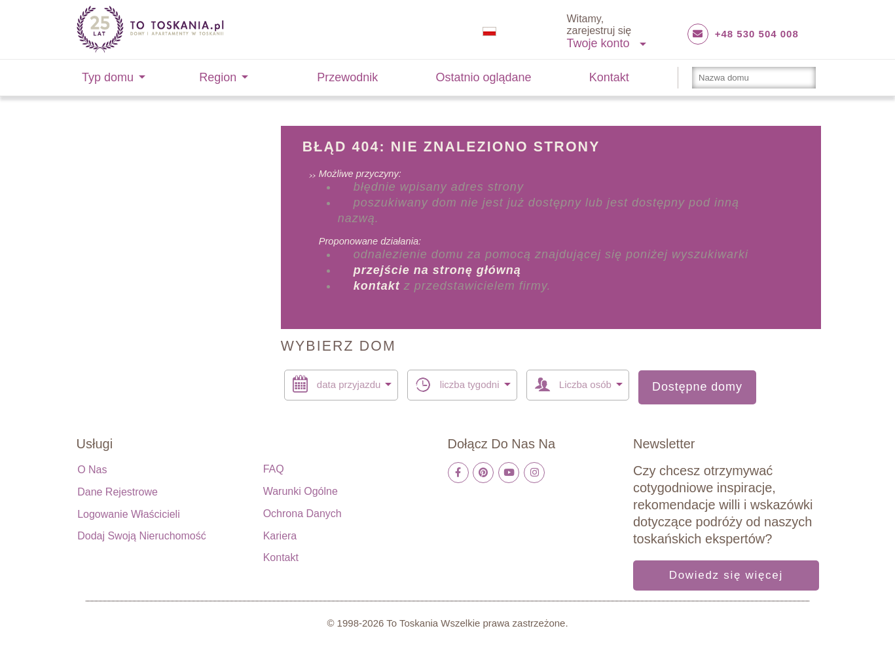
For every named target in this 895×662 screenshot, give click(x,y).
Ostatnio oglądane (484, 77)
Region (217, 77)
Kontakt (609, 77)
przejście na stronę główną (437, 270)
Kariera (280, 535)
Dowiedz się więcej (726, 575)
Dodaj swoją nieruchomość (141, 535)
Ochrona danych (302, 513)
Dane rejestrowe (117, 491)
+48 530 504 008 (757, 33)
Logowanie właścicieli (128, 514)
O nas (92, 469)
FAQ (273, 469)
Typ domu (108, 77)
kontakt (377, 285)
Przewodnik (347, 77)
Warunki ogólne (300, 491)
